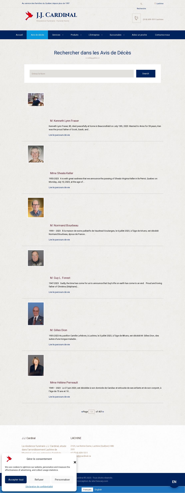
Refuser (39, 479)
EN (174, 482)
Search (146, 73)
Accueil (19, 35)
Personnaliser (62, 479)
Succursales (115, 35)
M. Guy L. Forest (60, 277)
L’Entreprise (94, 35)
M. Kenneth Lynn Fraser (64, 120)
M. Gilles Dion (58, 330)
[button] (71, 459)
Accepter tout (15, 479)
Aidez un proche (139, 35)
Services (56, 35)
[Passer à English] (98, 489)
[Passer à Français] (87, 489)
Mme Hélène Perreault (64, 382)
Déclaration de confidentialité (39, 486)
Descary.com (102, 481)
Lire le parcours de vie (59, 135)
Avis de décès (37, 35)
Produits (74, 35)
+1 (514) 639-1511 (79, 452)
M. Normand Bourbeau (64, 225)
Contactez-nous (162, 35)
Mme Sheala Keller (61, 173)
